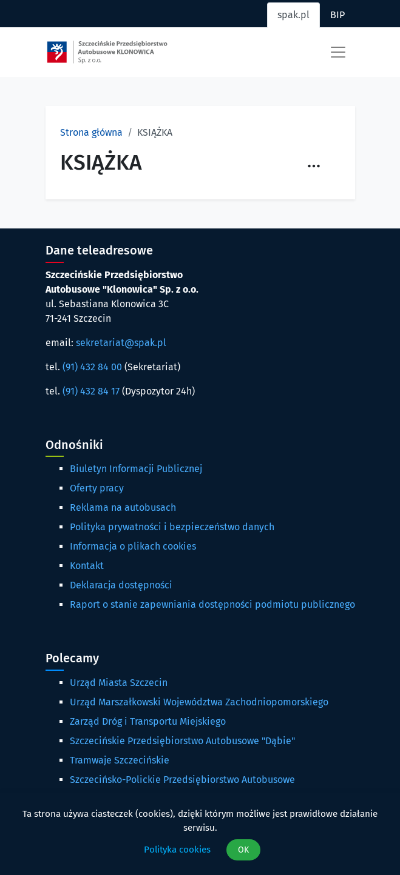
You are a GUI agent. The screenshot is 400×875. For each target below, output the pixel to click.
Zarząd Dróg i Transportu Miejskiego (148, 721)
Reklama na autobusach (123, 507)
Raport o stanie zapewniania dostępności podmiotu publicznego (212, 604)
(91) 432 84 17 (91, 391)
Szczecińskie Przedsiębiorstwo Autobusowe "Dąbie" (182, 741)
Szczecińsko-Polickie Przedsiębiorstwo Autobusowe (182, 779)
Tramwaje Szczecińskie (119, 760)
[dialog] (200, 834)
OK (243, 850)
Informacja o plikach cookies (133, 546)
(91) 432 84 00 (92, 367)
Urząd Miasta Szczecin (119, 682)
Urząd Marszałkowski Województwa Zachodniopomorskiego (199, 702)
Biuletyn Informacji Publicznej (136, 468)
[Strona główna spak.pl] (107, 52)
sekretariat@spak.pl (121, 342)
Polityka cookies (177, 849)
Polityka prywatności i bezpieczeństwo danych (172, 527)
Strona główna (91, 132)
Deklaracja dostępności (121, 585)
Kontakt (87, 565)
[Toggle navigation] (338, 52)
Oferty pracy (97, 488)
